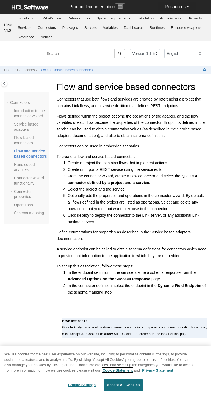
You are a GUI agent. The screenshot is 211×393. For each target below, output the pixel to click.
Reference (26, 37)
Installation (145, 18)
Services (25, 28)
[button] (8, 102)
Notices (46, 37)
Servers (90, 28)
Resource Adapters (186, 28)
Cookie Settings (82, 387)
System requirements (113, 18)
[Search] (119, 53)
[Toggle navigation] (120, 6)
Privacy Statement (157, 372)
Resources (175, 6)
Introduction (27, 18)
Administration (171, 18)
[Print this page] (205, 70)
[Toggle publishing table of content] (4, 84)
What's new (52, 18)
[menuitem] (27, 18)
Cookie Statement (118, 372)
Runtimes (157, 28)
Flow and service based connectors (65, 70)
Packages (70, 28)
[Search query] (84, 53)
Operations (23, 205)
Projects (195, 18)
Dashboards (133, 28)
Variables (110, 28)
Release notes (78, 18)
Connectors (47, 28)
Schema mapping (29, 213)
